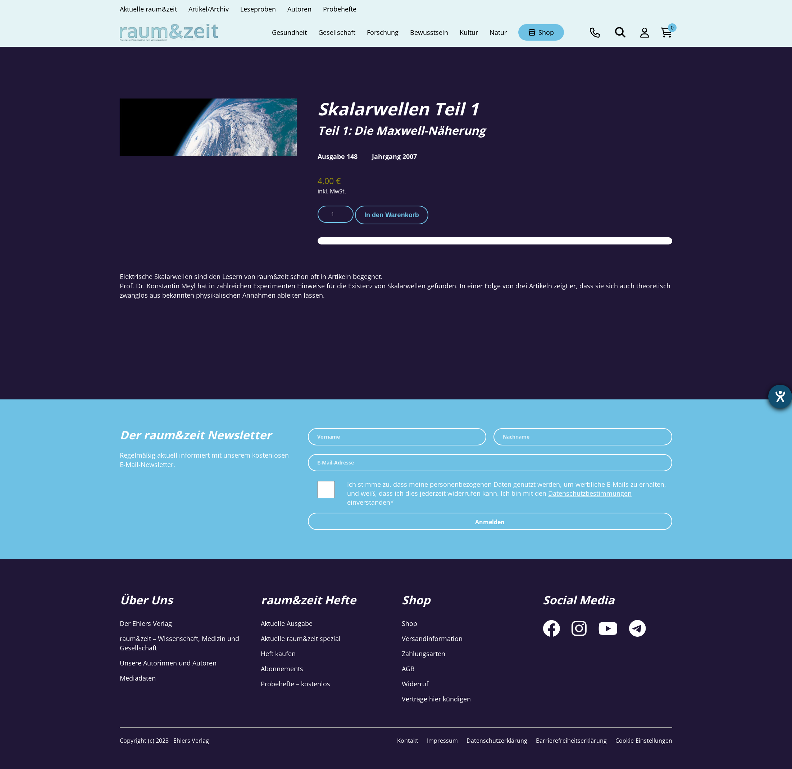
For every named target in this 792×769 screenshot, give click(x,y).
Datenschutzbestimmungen (590, 493)
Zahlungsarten (423, 653)
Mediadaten (138, 678)
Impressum (442, 741)
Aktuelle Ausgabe (287, 623)
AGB (408, 668)
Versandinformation (432, 638)
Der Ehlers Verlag (146, 623)
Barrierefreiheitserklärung (571, 741)
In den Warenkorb (391, 215)
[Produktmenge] (336, 214)
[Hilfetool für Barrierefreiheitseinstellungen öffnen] (780, 396)
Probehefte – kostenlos (295, 683)
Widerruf (415, 683)
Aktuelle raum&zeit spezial (301, 638)
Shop (409, 623)
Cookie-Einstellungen (643, 741)
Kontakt (407, 741)
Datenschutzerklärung (496, 741)
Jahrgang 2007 (394, 156)
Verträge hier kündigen (436, 699)
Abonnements (282, 668)
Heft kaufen (278, 653)
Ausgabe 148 (338, 156)
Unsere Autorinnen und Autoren (168, 663)
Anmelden (490, 522)
